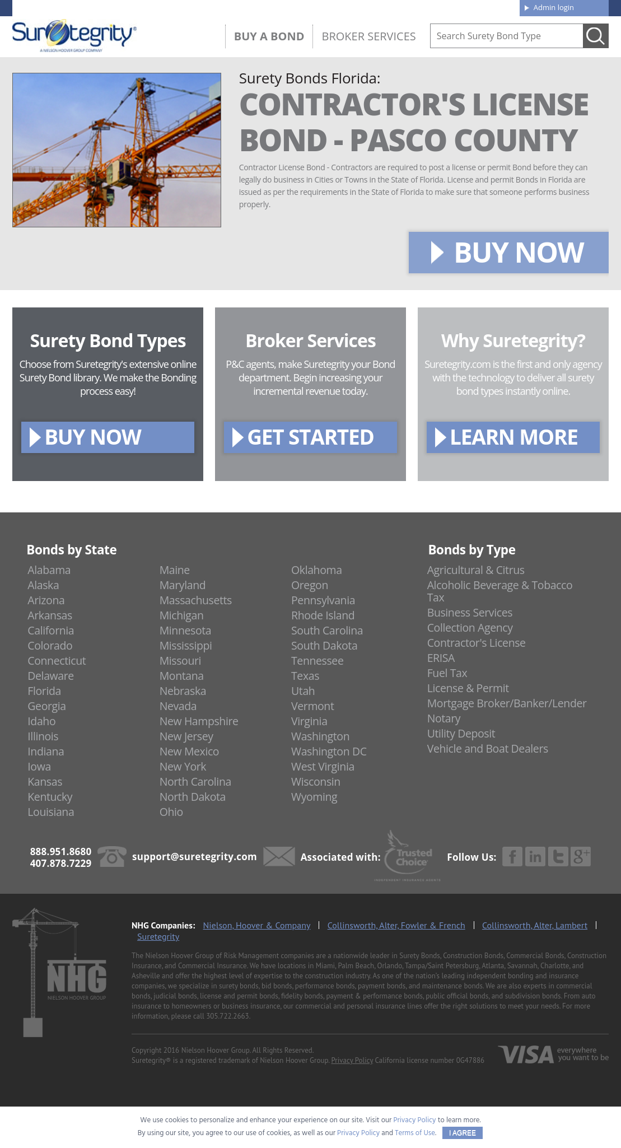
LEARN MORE (514, 436)
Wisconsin (315, 781)
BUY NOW (518, 252)
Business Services (469, 612)
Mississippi (186, 645)
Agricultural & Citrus (476, 569)
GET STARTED (310, 436)
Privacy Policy (352, 1060)
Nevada (178, 705)
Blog (409, 7)
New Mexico (190, 751)
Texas (305, 675)
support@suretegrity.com (194, 856)
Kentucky (49, 796)
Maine (175, 569)
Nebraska (183, 690)
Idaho (41, 721)
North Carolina (195, 781)
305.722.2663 (227, 1016)
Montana (182, 675)
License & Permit (468, 688)
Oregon (309, 584)
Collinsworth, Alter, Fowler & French (396, 925)
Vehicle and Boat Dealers (487, 748)
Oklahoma (316, 569)
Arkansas (49, 615)
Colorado (49, 645)
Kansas (44, 781)
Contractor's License (476, 642)
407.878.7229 (180, 7)
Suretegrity (158, 936)
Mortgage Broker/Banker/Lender (507, 703)
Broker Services (368, 36)
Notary (444, 718)
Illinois (42, 736)
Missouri (180, 660)
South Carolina (327, 630)
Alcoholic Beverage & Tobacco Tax (500, 591)
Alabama (49, 569)
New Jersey (186, 736)
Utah (303, 690)
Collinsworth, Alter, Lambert (534, 925)
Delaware (50, 675)
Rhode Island (322, 615)
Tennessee (317, 660)
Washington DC (329, 751)
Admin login (554, 7)
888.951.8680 (99, 7)
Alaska (43, 584)
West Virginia (322, 766)
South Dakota (324, 645)
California (50, 630)
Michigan (182, 615)
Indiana (45, 751)
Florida (44, 690)
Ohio (171, 811)
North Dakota (193, 796)
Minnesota (186, 630)
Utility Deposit (461, 733)
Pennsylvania (323, 600)
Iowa (39, 766)
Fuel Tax (447, 672)
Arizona (45, 600)
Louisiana (50, 811)
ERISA (441, 657)
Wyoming (314, 796)
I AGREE (462, 1133)
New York (183, 766)
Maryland (183, 584)
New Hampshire (199, 721)
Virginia (309, 721)
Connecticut (56, 660)
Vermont (312, 705)
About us (337, 7)
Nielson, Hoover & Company (257, 925)
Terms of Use (415, 1133)
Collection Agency (470, 627)
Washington (320, 736)
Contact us (485, 7)
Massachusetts (196, 600)
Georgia (46, 705)
